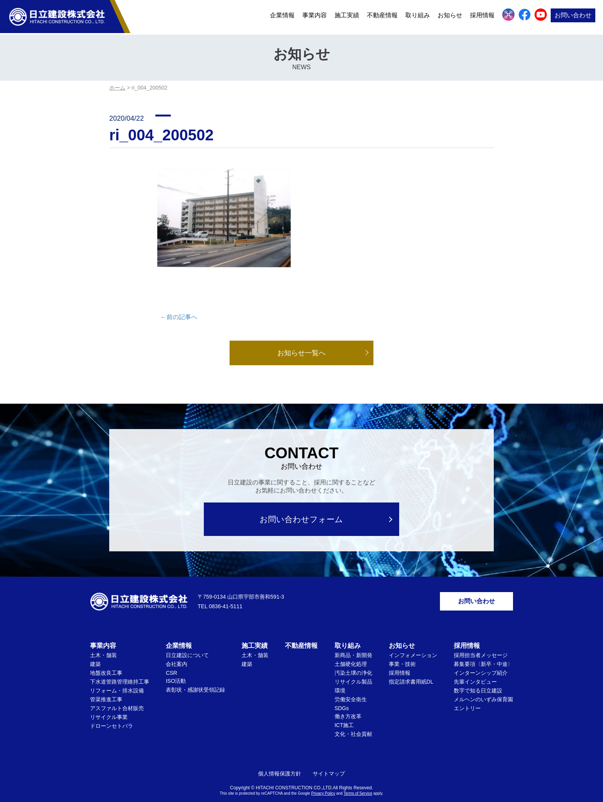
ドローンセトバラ (111, 713)
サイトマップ (329, 760)
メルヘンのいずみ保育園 (483, 686)
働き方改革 (348, 703)
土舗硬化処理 (351, 651)
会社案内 (176, 651)
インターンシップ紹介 (481, 660)
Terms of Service (358, 780)
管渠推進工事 (106, 686)
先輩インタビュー (475, 669)
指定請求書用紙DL (411, 669)
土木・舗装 (103, 642)
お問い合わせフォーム (301, 506)
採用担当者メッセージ (481, 642)
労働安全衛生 (351, 686)
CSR (171, 660)
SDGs (342, 695)
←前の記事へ (178, 303)
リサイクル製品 (353, 669)
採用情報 (482, 16)
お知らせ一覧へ (301, 339)
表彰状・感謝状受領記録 (195, 677)
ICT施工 (344, 712)
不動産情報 (382, 16)
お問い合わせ (573, 16)
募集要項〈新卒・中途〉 (483, 651)
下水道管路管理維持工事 (119, 669)
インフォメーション (413, 642)
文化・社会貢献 (353, 721)
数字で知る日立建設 (478, 677)
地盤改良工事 (106, 660)
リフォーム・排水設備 (117, 677)
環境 (340, 677)
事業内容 (314, 16)
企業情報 (282, 16)
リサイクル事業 (109, 704)
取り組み (417, 16)
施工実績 (347, 16)
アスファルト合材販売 (117, 695)
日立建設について (187, 642)
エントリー (467, 695)
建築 (95, 651)
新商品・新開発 (353, 642)
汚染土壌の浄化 (353, 660)
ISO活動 (176, 668)
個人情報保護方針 (279, 760)
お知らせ (450, 16)
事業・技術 (402, 651)
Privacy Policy (323, 780)
